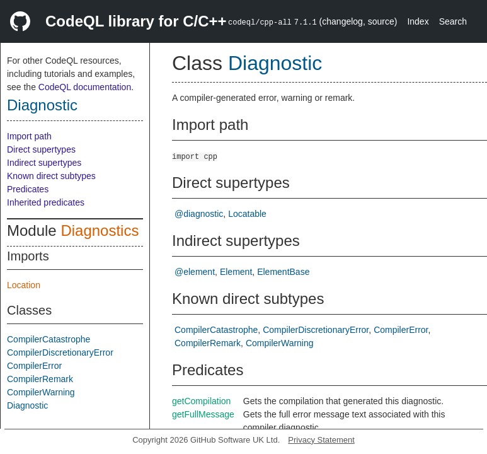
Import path (29, 136)
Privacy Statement (321, 440)
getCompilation (201, 401)
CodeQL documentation (84, 87)
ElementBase (283, 272)
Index (417, 21)
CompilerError (34, 366)
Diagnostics (99, 230)
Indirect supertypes (44, 163)
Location (23, 285)
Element (236, 272)
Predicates (28, 189)
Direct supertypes (41, 149)
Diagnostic (42, 105)
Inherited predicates (45, 202)
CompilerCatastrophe (48, 339)
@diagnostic (199, 214)
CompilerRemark (40, 379)
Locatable (247, 214)
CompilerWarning (41, 392)
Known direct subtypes (51, 176)
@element (195, 272)
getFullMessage (203, 414)
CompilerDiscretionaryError (60, 352)
